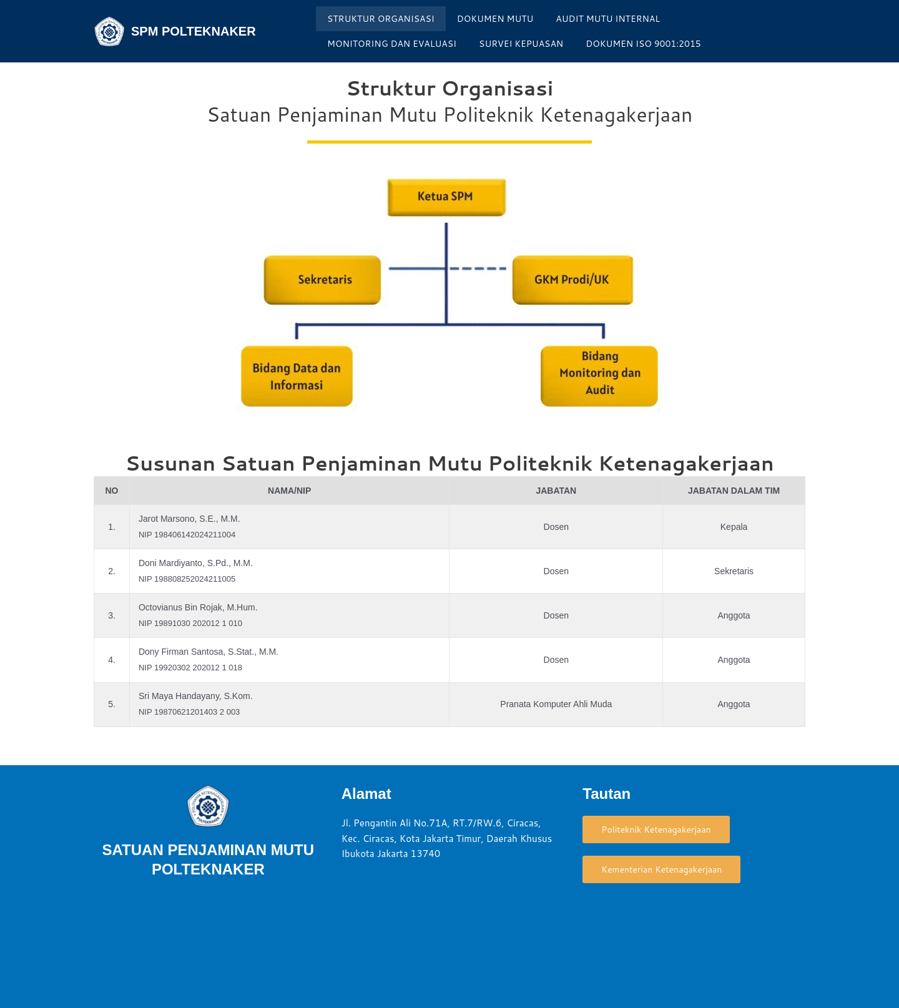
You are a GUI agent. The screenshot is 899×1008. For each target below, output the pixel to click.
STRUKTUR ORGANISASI (381, 18)
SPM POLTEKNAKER (193, 31)
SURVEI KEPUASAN (521, 43)
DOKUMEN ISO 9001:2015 (643, 43)
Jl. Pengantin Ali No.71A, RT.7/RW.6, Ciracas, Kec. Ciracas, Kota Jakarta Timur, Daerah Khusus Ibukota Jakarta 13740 (447, 838)
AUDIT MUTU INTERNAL (608, 18)
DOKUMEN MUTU (495, 18)
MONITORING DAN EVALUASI (391, 43)
